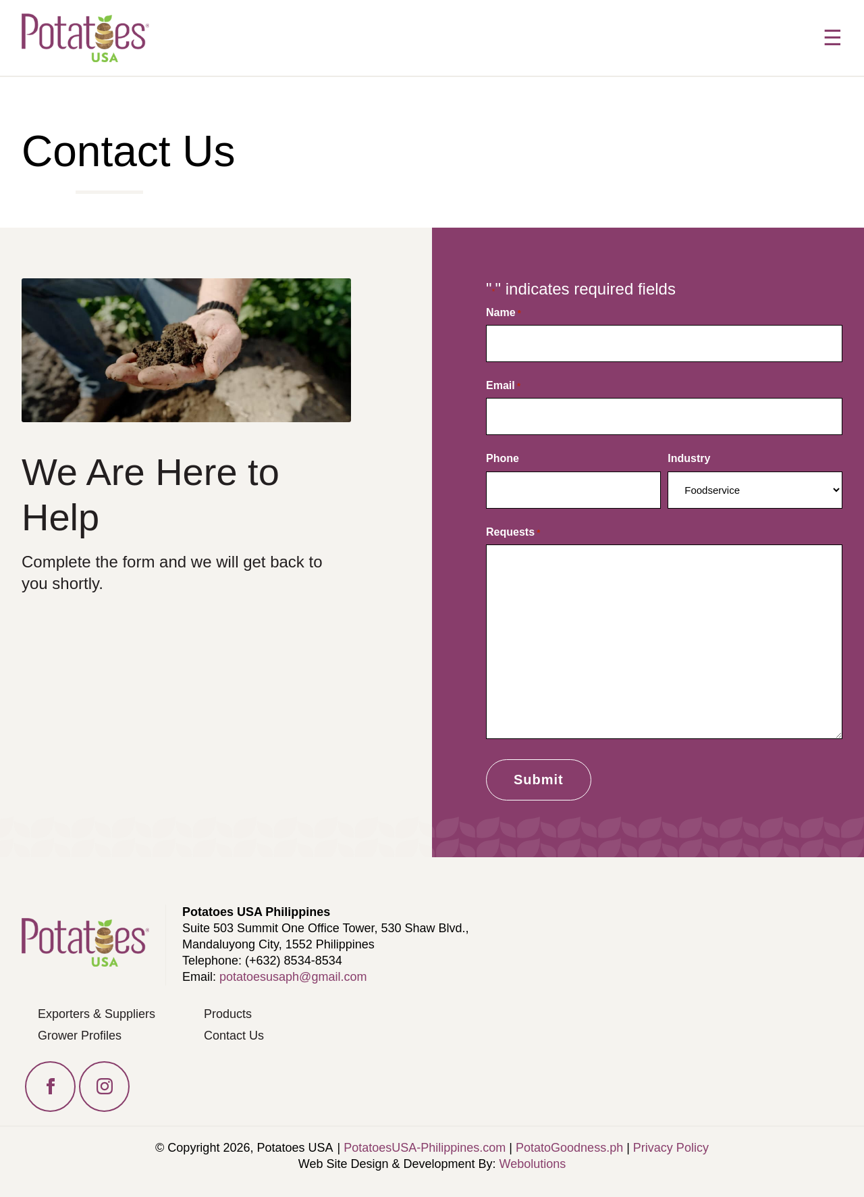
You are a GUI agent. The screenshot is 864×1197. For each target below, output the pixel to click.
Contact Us (234, 1035)
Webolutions (533, 1164)
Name (503, 313)
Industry (689, 458)
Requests (513, 532)
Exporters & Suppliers (96, 1014)
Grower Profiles (80, 1035)
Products (228, 1014)
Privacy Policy (671, 1147)
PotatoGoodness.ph (569, 1147)
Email (503, 386)
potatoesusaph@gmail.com (293, 977)
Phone (502, 458)
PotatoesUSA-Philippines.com (425, 1147)
